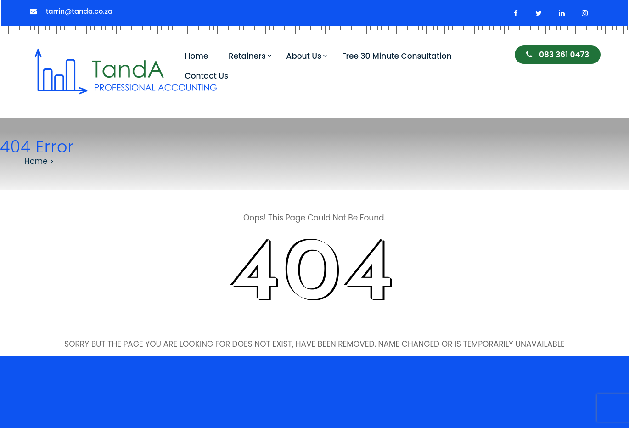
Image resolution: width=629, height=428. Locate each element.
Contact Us (207, 75)
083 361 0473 (557, 54)
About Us (303, 56)
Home (196, 56)
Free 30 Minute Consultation (397, 56)
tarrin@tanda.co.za (79, 11)
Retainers (247, 56)
